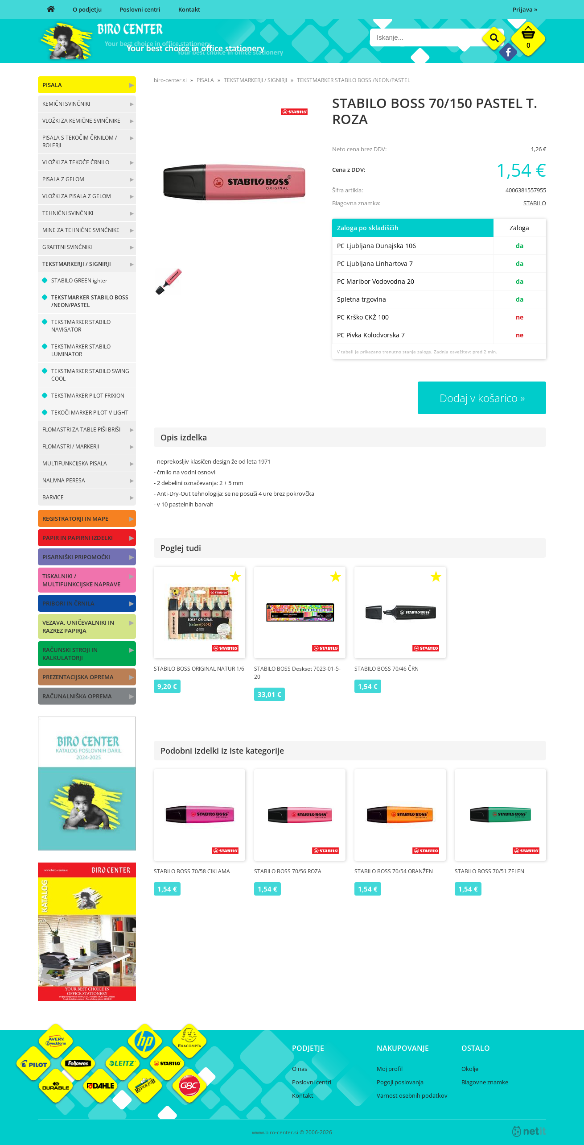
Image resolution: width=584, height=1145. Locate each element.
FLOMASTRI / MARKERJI (70, 446)
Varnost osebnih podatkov (412, 1095)
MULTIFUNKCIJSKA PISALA (74, 463)
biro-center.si (170, 80)
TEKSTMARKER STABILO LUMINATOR (81, 350)
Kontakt (189, 9)
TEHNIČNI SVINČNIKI (67, 213)
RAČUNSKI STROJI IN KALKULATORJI (70, 654)
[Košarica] (528, 41)
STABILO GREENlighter (79, 280)
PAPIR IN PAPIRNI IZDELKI (77, 538)
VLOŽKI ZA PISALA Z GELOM (76, 196)
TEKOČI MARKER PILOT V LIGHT (89, 412)
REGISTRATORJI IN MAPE (75, 518)
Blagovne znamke (484, 1082)
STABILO (534, 203)
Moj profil (390, 1069)
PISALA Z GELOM (63, 179)
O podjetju (87, 9)
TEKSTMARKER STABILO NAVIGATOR (81, 325)
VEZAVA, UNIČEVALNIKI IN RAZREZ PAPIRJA (78, 626)
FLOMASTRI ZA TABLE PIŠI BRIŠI (81, 429)
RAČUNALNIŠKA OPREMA (77, 696)
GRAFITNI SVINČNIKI (67, 247)
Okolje (469, 1069)
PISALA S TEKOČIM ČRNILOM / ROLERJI (79, 141)
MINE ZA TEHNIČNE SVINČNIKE (80, 230)
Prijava (525, 9)
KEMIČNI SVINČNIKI (66, 104)
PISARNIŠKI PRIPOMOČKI (76, 557)
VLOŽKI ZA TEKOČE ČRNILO (75, 162)
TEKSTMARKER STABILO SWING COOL (90, 374)
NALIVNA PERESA (63, 480)
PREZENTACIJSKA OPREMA (78, 677)
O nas (299, 1069)
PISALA (52, 85)
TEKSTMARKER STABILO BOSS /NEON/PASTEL (89, 301)
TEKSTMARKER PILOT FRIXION (87, 395)
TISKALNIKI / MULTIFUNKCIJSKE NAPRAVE (81, 580)
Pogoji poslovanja (400, 1082)
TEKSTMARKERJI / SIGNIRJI (76, 264)
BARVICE (53, 497)
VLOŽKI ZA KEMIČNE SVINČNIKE (81, 120)
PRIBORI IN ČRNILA (68, 603)
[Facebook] (508, 52)
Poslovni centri (139, 9)
